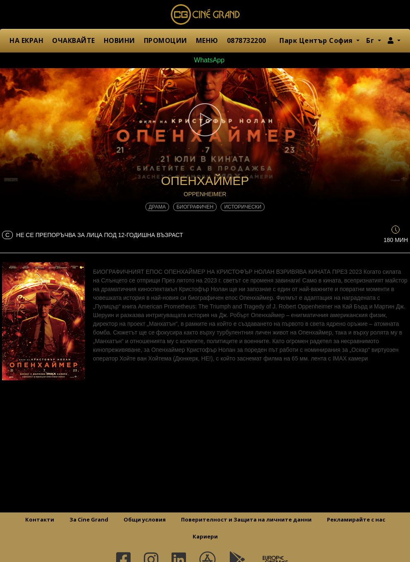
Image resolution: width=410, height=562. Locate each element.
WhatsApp (205, 60)
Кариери (205, 536)
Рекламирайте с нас (356, 519)
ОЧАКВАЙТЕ (73, 40)
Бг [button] (371, 40)
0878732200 (246, 40)
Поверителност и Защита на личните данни (246, 519)
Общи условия (145, 519)
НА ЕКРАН (26, 40)
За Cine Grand (88, 519)
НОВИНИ (119, 40)
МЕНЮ (207, 40)
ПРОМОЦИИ (165, 40)
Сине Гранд (205, 14)
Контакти (39, 519)
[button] (394, 40)
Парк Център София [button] (317, 40)
